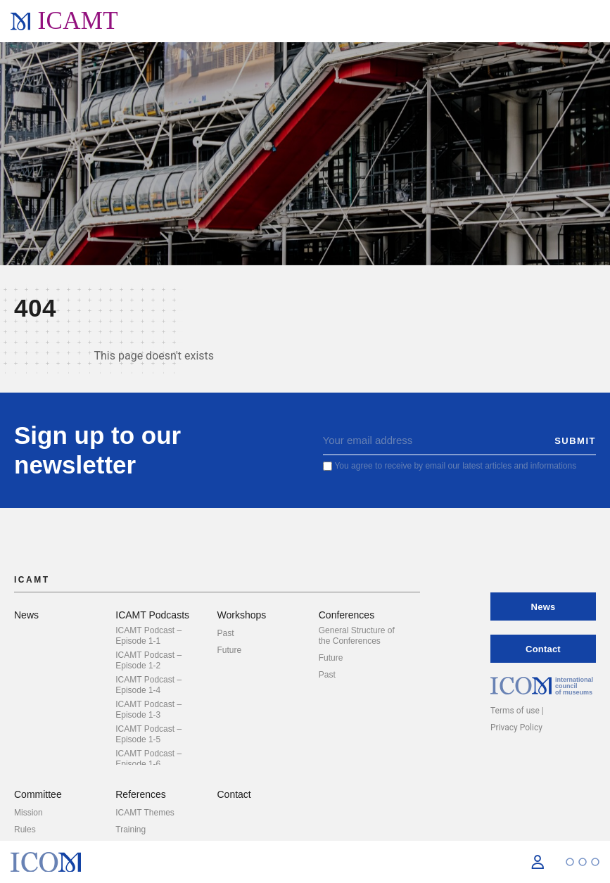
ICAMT (77, 20)
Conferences (346, 615)
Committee (38, 794)
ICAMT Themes (144, 813)
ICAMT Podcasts (152, 615)
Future (229, 650)
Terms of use (515, 711)
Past (225, 633)
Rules (25, 829)
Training (130, 829)
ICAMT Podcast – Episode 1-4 (148, 685)
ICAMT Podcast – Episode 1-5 (148, 734)
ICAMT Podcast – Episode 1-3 (148, 709)
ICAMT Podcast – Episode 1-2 (148, 660)
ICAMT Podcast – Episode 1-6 (148, 759)
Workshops (242, 615)
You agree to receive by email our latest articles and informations (455, 466)
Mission (28, 813)
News (26, 615)
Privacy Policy (516, 727)
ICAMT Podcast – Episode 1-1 (148, 635)
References (140, 794)
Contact (234, 794)
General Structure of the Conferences (357, 635)
